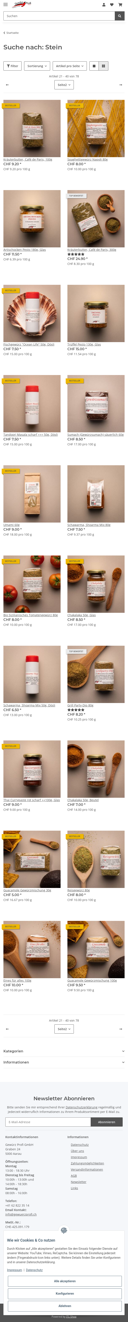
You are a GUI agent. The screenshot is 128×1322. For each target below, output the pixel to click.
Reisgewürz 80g (78, 890)
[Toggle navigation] (5, 2)
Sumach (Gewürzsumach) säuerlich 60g (95, 435)
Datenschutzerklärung (81, 1107)
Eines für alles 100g (17, 980)
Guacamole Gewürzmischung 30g (27, 890)
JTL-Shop (71, 1316)
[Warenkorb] (120, 4)
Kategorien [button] (13, 1051)
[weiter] (121, 85)
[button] (104, 4)
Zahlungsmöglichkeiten (87, 1163)
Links (74, 1188)
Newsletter (78, 1182)
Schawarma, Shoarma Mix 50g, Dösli (29, 705)
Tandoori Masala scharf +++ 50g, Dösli (30, 435)
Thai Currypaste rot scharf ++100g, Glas (31, 800)
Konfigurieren (65, 1293)
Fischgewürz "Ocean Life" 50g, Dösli (28, 344)
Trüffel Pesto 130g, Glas (84, 344)
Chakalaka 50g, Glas (81, 615)
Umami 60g (11, 525)
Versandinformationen (87, 1169)
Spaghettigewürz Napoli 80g (87, 159)
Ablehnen (64, 1306)
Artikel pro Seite (68, 66)
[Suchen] (59, 16)
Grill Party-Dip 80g (80, 705)
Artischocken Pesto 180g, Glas (24, 250)
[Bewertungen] (75, 254)
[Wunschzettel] (112, 4)
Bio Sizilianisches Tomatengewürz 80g (30, 615)
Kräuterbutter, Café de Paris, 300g (91, 250)
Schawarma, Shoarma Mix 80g (89, 525)
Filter (12, 66)
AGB (74, 1176)
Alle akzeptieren (65, 1281)
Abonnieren (106, 1122)
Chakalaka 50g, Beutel (83, 800)
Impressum (79, 1157)
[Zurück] (7, 85)
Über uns (77, 1151)
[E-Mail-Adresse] (48, 1122)
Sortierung (35, 66)
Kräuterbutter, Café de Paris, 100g (27, 159)
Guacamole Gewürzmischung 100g (92, 980)
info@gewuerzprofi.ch (21, 1214)
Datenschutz (80, 1145)
